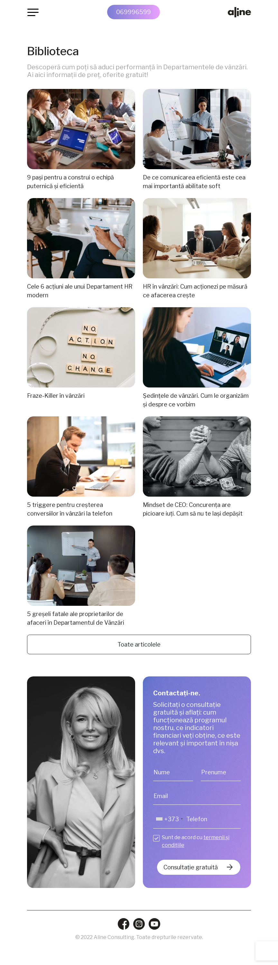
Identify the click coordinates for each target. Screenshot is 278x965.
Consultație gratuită (190, 867)
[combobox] (169, 819)
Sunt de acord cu (195, 841)
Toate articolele (139, 644)
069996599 (133, 12)
